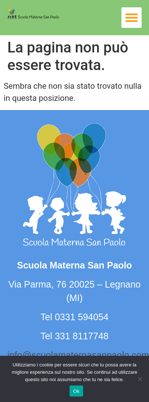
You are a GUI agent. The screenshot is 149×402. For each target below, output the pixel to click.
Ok (76, 391)
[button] (131, 17)
